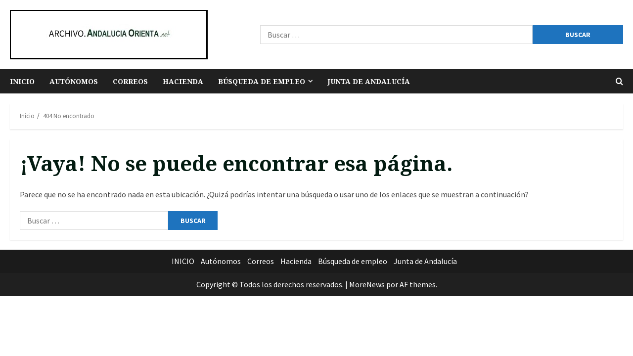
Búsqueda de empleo (261, 81)
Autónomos (73, 81)
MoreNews (367, 284)
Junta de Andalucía (368, 81)
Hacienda (183, 81)
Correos (130, 81)
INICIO (22, 81)
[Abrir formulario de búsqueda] (619, 81)
